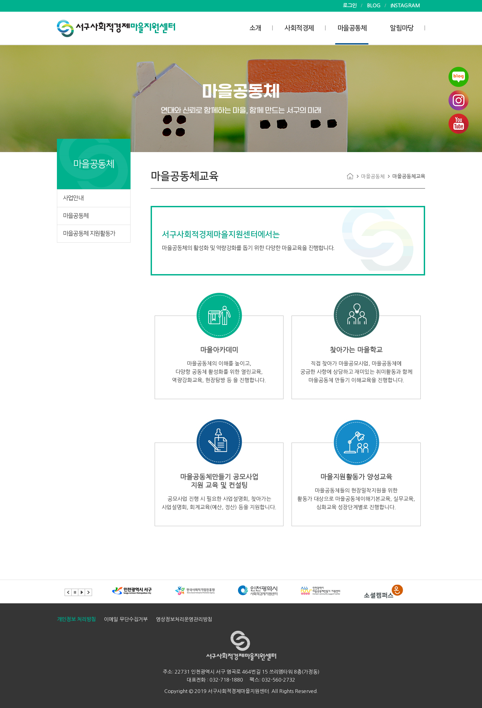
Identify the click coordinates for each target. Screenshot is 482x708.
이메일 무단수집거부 (126, 619)
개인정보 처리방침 (76, 619)
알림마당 (401, 28)
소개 (255, 28)
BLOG (374, 5)
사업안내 (73, 198)
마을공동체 (352, 28)
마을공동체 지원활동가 (89, 233)
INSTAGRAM (405, 5)
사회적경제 (299, 28)
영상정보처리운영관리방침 (184, 619)
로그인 (350, 5)
